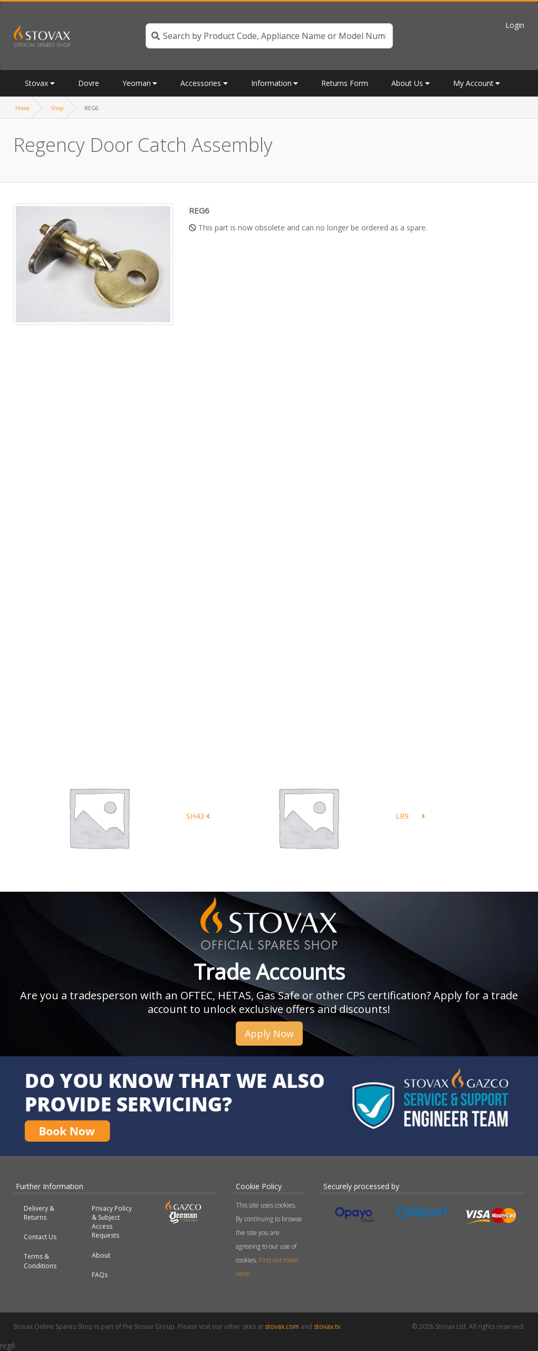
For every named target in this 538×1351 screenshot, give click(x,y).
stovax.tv (327, 1326)
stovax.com (282, 1326)
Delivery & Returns (39, 1213)
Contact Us (40, 1236)
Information (271, 83)
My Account (473, 83)
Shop (57, 108)
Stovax (36, 83)
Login (514, 25)
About (101, 1255)
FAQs (100, 1274)
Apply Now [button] (269, 1033)
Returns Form (344, 83)
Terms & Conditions (40, 1261)
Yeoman (136, 83)
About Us (407, 83)
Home (22, 108)
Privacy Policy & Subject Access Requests (112, 1222)
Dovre (88, 83)
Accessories (200, 83)
